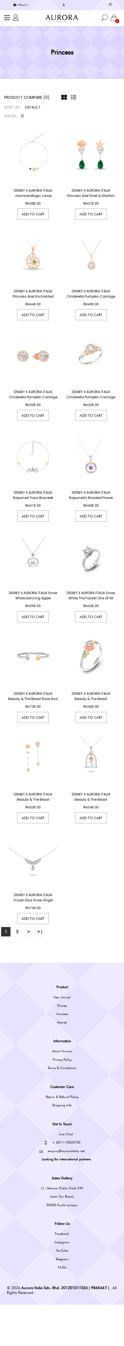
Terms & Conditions (62, 1109)
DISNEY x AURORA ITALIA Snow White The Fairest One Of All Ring (91, 619)
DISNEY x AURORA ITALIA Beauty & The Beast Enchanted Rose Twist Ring (91, 726)
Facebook (62, 1275)
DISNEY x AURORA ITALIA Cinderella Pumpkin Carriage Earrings (33, 404)
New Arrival (62, 1039)
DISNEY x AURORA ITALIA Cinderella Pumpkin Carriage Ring (91, 404)
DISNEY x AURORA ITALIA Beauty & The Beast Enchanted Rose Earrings (33, 834)
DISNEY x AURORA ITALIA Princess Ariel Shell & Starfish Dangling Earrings (91, 195)
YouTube (62, 1292)
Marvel (62, 1064)
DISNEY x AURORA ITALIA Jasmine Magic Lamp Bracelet (33, 195)
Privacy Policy (62, 1101)
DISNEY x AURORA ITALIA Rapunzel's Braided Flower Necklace (91, 511)
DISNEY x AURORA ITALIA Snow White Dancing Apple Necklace (33, 619)
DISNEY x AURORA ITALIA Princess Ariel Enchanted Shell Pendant (33, 296)
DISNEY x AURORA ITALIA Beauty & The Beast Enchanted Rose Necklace (91, 834)
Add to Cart (33, 214)
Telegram (62, 1300)
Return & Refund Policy (62, 1138)
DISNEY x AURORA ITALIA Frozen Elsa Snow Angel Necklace (33, 941)
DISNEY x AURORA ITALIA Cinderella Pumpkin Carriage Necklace (91, 296)
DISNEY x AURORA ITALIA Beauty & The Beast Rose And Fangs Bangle (33, 726)
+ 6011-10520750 (62, 1184)
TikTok (62, 1309)
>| (40, 973)
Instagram (62, 1283)
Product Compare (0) (27, 97)
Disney (62, 1047)
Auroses (62, 1055)
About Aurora (62, 1093)
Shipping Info (62, 1147)
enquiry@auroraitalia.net (62, 1192)
